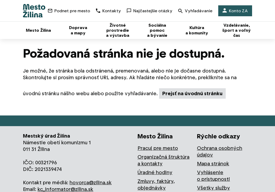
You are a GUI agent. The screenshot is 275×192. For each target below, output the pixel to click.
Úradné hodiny (155, 172)
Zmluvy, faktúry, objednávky (156, 184)
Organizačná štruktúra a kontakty (163, 160)
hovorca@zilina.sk (91, 182)
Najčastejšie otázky (149, 11)
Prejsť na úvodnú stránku (192, 93)
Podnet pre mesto (69, 11)
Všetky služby (213, 187)
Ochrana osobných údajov (219, 151)
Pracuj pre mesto (158, 148)
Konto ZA (235, 10)
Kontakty (108, 11)
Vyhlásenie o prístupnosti (213, 176)
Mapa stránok (213, 163)
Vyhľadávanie (195, 11)
